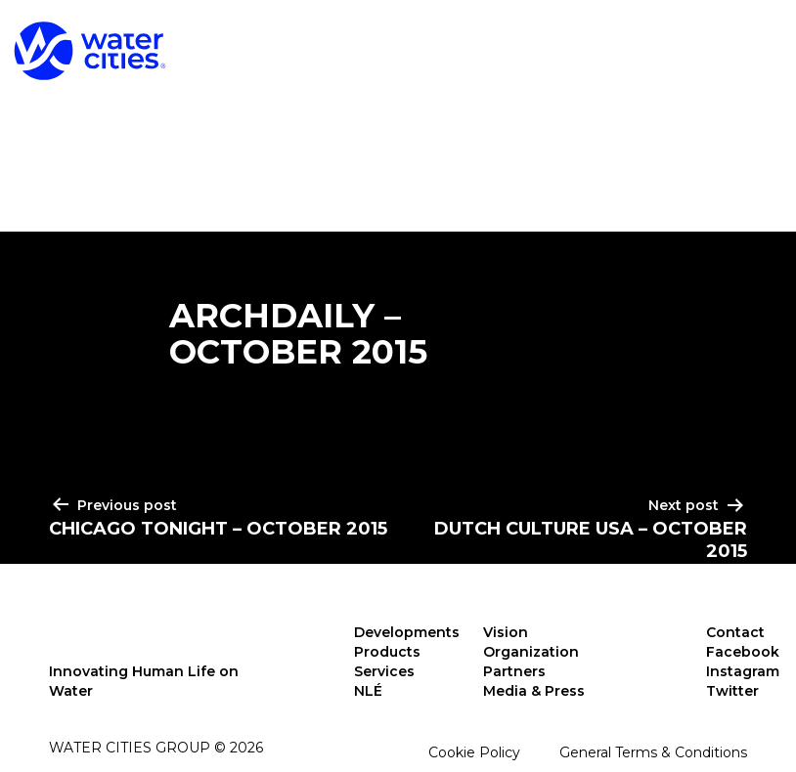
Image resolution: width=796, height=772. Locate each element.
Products (469, 47)
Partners (514, 671)
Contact (735, 632)
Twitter (732, 691)
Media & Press (534, 691)
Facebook (742, 652)
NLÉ (368, 691)
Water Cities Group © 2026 (156, 747)
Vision (505, 632)
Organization (531, 652)
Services (635, 47)
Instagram (742, 671)
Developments (275, 47)
